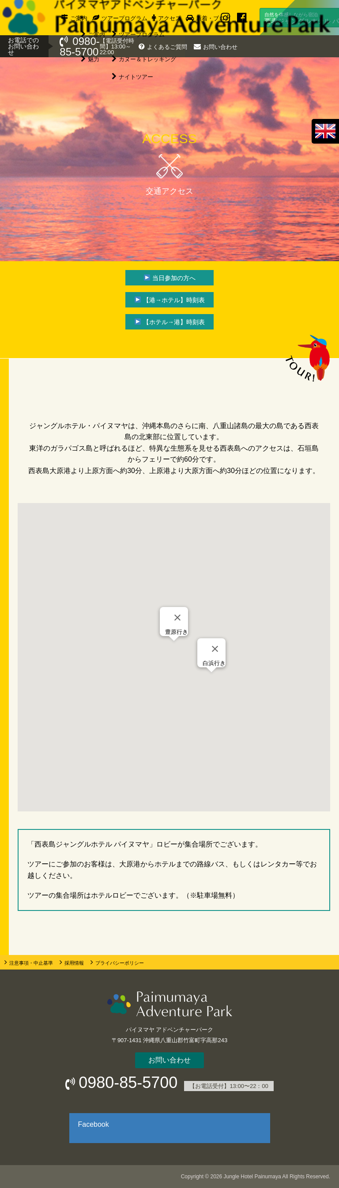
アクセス (169, 18)
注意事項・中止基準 (31, 963)
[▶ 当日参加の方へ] (169, 277)
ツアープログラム (124, 18)
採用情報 (74, 963)
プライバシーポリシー (119, 963)
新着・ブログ (213, 18)
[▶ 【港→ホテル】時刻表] (169, 299)
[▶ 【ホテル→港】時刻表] (169, 321)
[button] (174, 649)
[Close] (177, 617)
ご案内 (78, 18)
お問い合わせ (220, 47)
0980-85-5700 (79, 46)
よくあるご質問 (167, 47)
